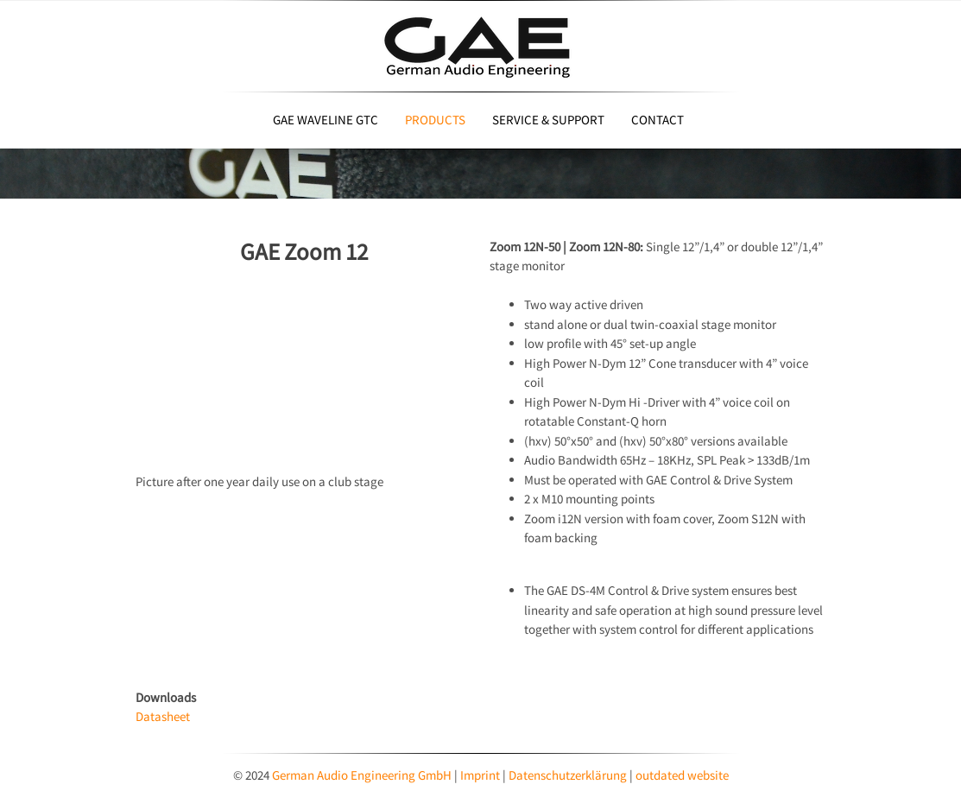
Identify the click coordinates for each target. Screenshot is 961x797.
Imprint (481, 775)
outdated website (682, 775)
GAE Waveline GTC (325, 119)
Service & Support (548, 119)
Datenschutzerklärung (569, 775)
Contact (657, 119)
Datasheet (163, 716)
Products (435, 119)
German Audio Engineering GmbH (362, 775)
